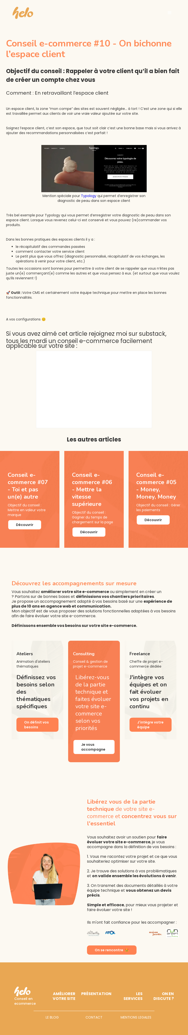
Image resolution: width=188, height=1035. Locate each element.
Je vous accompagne (93, 747)
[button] (169, 13)
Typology (88, 195)
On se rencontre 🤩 (112, 950)
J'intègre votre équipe (150, 725)
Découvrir (24, 524)
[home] (23, 13)
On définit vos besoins (36, 725)
